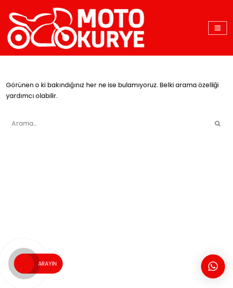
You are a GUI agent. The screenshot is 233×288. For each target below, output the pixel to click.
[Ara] (107, 123)
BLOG (150, 262)
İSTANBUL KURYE (188, 262)
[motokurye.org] (78, 28)
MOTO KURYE (84, 262)
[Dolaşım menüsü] (217, 28)
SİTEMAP (122, 262)
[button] (213, 266)
